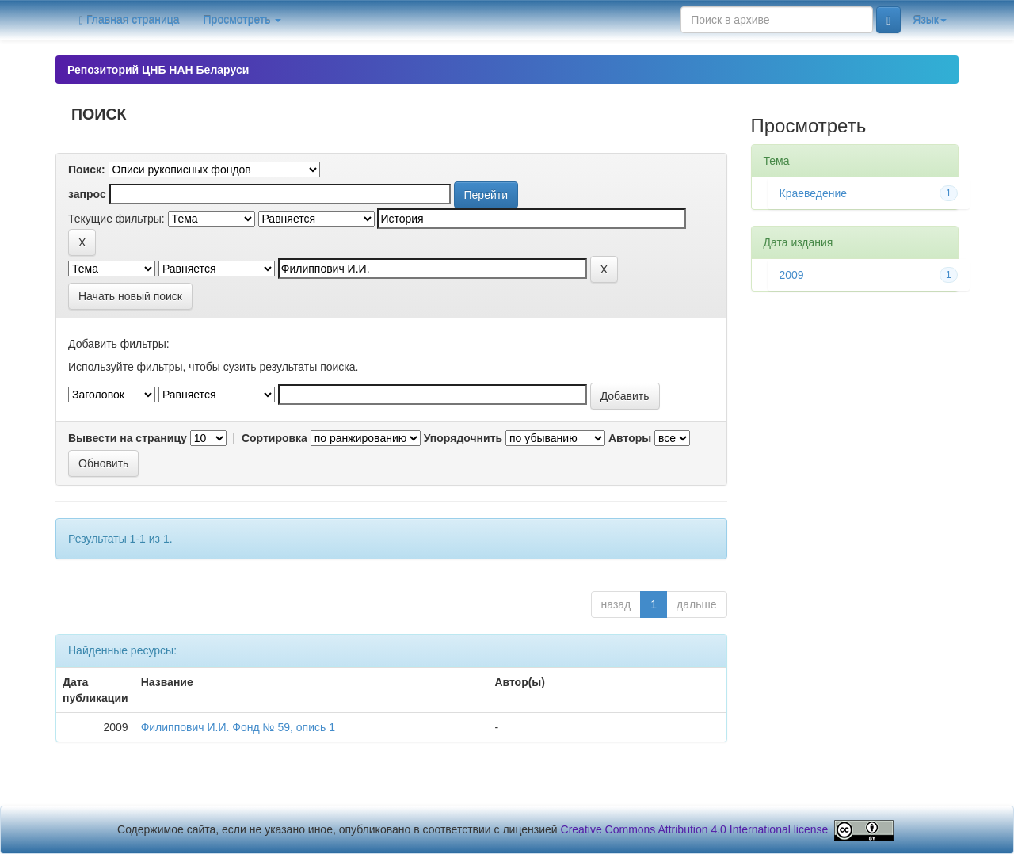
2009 (792, 275)
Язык (930, 19)
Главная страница (129, 20)
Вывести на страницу (127, 438)
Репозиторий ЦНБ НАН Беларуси (158, 69)
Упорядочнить (463, 438)
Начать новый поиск (130, 296)
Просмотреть (243, 19)
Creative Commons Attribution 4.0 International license (695, 829)
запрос (87, 194)
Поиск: (86, 169)
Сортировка (274, 438)
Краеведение (814, 193)
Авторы (629, 438)
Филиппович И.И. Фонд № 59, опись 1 (238, 727)
